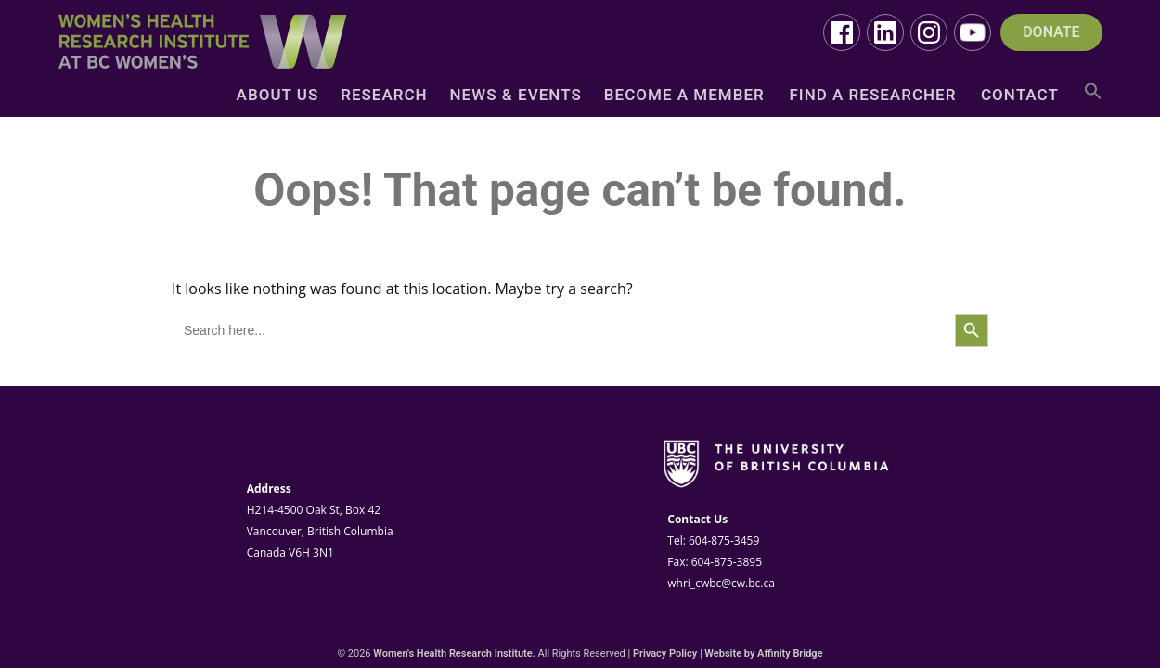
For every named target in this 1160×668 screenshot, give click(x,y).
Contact (1020, 96)
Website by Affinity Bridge (763, 654)
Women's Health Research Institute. (454, 654)
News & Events (516, 96)
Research (384, 96)
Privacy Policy (665, 654)
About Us (278, 96)
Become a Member (684, 96)
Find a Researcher (872, 96)
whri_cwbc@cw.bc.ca (721, 583)
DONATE (1051, 32)
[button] (1093, 98)
